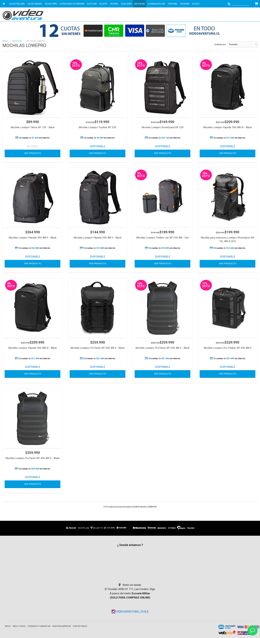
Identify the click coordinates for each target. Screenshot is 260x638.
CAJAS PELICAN (17, 3)
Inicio (5, 41)
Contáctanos (80, 626)
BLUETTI (103, 3)
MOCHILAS (139, 3)
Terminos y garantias (39, 626)
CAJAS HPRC (51, 3)
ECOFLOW (92, 3)
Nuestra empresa (61, 626)
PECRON (114, 3)
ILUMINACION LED (156, 3)
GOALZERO (126, 3)
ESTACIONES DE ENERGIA (72, 3)
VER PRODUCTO (32, 153)
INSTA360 (184, 3)
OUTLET (196, 3)
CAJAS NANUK (34, 3)
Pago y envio (19, 626)
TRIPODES (172, 3)
